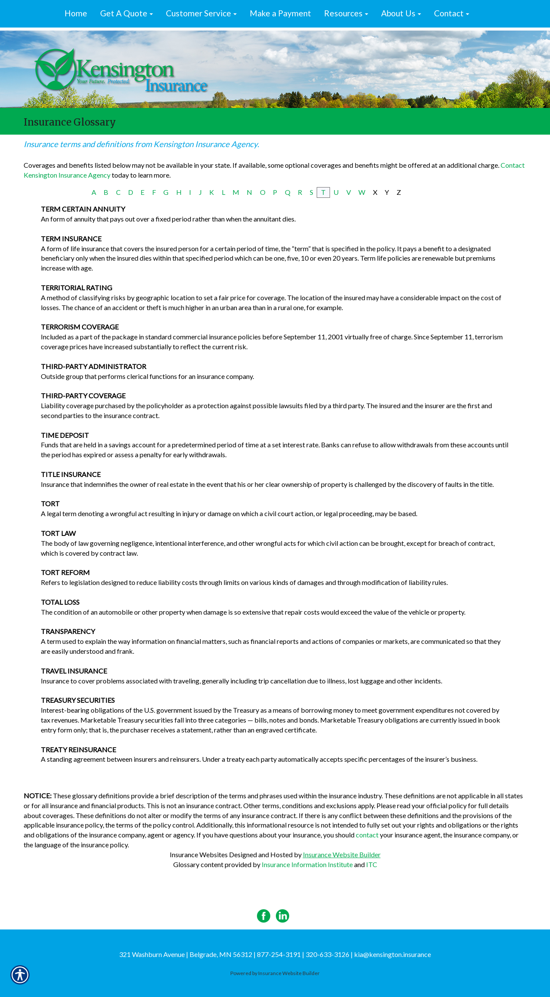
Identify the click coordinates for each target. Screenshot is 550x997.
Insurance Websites (199, 854)
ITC (371, 864)
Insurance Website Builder (342, 854)
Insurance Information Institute (307, 864)
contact (367, 835)
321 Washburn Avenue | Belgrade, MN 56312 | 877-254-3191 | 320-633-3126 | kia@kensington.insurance (275, 954)
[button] (126, 14)
